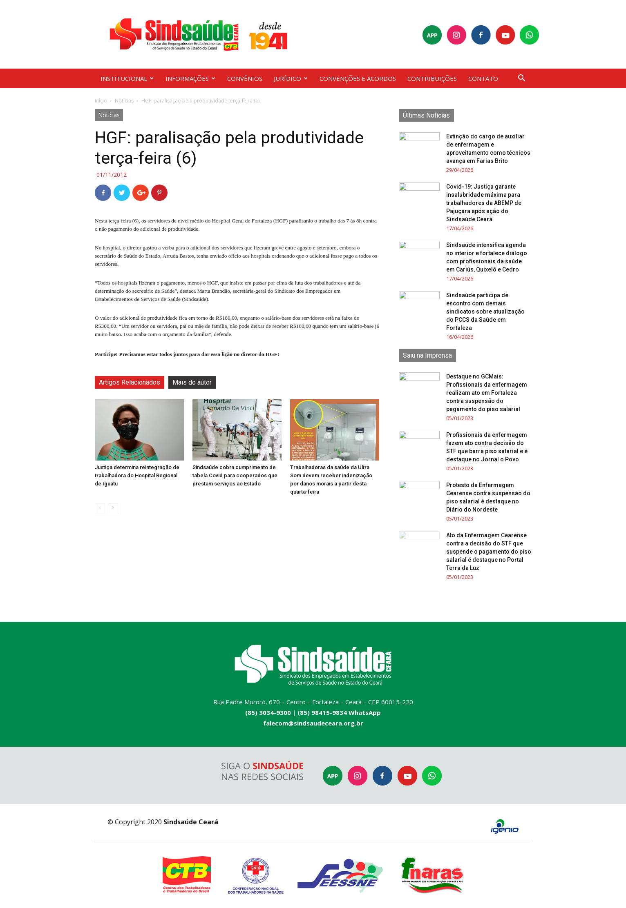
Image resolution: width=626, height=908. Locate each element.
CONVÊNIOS (244, 78)
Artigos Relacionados (129, 382)
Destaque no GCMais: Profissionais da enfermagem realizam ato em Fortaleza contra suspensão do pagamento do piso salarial (486, 392)
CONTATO (483, 78)
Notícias (124, 100)
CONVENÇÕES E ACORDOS (358, 78)
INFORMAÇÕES (190, 78)
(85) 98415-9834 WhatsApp (339, 712)
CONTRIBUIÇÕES (432, 78)
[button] (521, 79)
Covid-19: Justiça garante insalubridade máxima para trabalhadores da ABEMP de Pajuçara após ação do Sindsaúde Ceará (483, 203)
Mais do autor (192, 382)
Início (101, 100)
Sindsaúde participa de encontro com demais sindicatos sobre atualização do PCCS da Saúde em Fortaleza (485, 311)
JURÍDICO (291, 78)
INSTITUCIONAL (127, 78)
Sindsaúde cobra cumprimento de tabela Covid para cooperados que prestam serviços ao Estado (234, 475)
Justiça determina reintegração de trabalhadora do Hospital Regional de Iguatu (137, 475)
